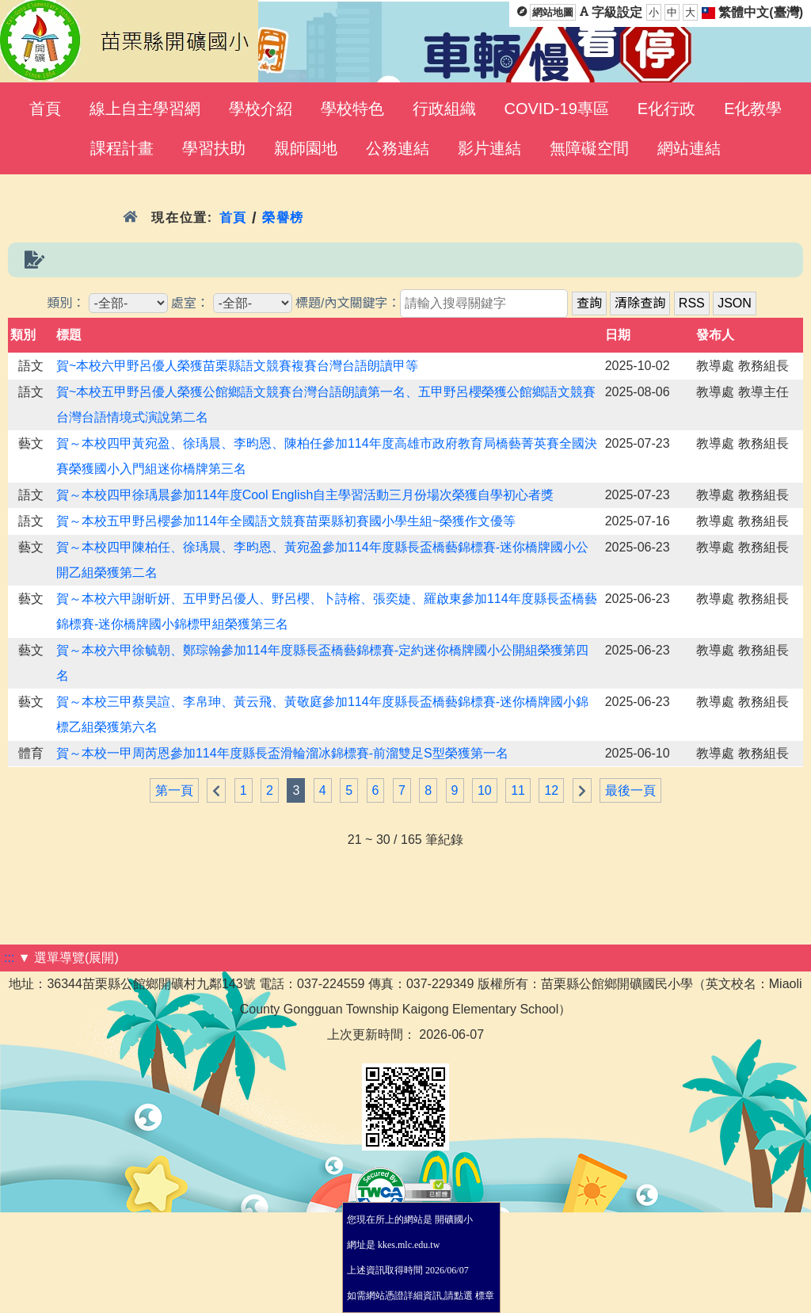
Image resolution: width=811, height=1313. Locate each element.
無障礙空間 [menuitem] (589, 148)
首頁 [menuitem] (45, 108)
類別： (66, 303)
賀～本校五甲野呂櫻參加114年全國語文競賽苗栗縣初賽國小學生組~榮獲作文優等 (286, 521)
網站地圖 (552, 12)
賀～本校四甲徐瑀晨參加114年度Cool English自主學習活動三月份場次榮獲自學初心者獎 (305, 495)
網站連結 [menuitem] (689, 148)
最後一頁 (630, 790)
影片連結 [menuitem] (489, 148)
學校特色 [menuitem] (352, 108)
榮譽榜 (283, 217)
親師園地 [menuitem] (305, 148)
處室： (190, 303)
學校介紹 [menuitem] (260, 108)
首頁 (233, 217)
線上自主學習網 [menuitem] (144, 108)
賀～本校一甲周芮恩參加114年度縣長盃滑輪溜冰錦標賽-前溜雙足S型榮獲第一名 (282, 753)
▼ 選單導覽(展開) (68, 957)
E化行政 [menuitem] (666, 108)
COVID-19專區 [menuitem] (556, 108)
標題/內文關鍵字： (347, 303)
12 (551, 790)
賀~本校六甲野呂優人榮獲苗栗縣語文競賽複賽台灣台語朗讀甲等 (237, 365)
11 (518, 790)
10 (485, 790)
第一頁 (174, 790)
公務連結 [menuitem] (397, 148)
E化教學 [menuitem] (753, 108)
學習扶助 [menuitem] (214, 148)
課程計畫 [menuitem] (122, 148)
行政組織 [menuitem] (444, 108)
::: (9, 957)
